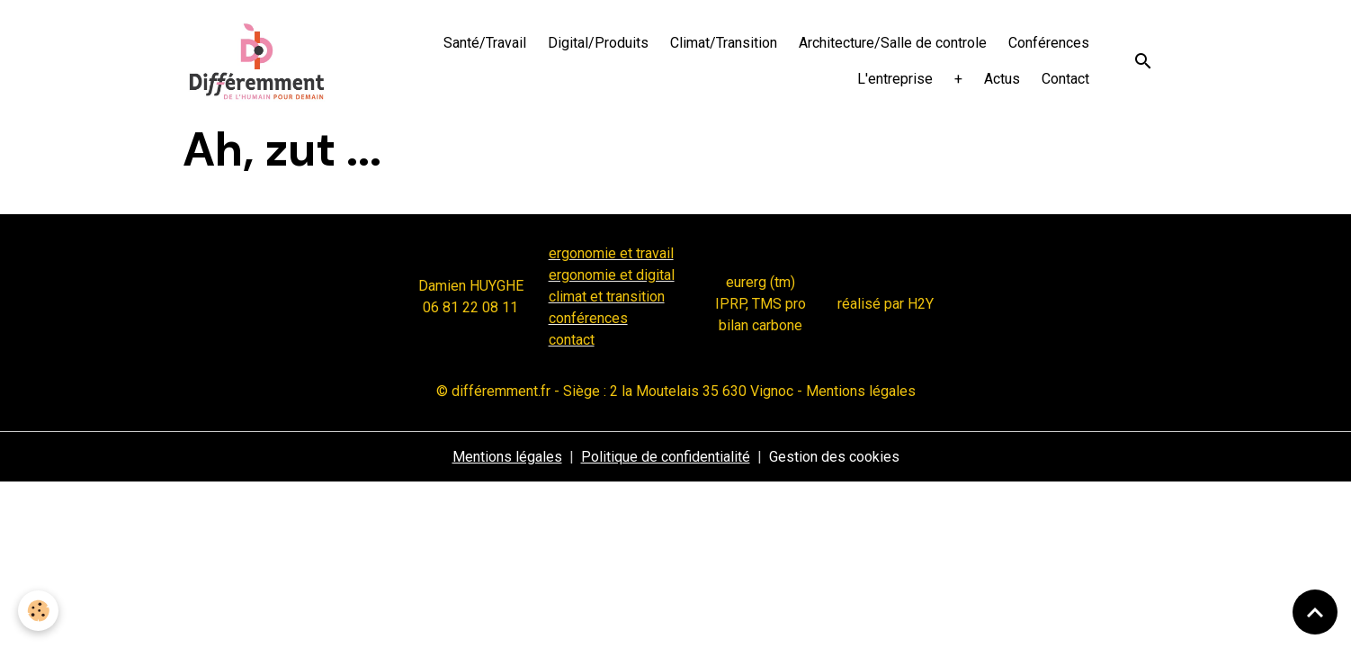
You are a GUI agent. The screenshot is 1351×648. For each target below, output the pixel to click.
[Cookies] (38, 610)
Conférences (1048, 42)
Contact (1065, 78)
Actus (1002, 78)
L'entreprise (895, 78)
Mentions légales (507, 456)
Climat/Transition (723, 42)
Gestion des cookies (834, 456)
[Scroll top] (1315, 612)
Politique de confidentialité (665, 456)
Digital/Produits (598, 42)
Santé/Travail (484, 42)
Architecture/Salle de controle (893, 42)
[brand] (257, 61)
